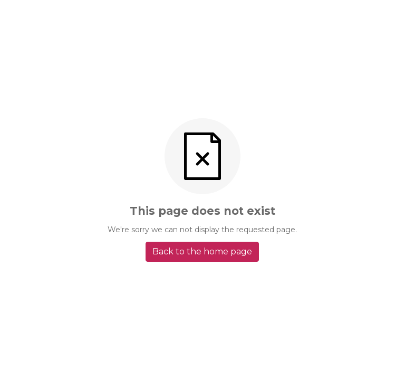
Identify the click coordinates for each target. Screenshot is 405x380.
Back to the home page (202, 251)
